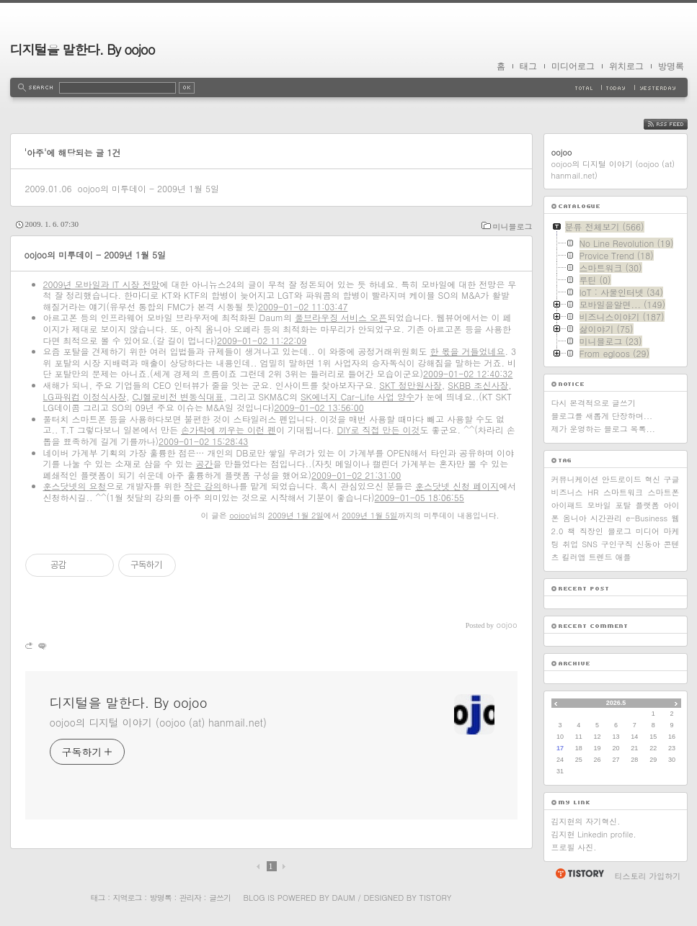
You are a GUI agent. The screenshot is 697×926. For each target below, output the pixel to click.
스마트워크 (623, 492)
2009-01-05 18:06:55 (419, 497)
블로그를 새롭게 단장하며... (602, 415)
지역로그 (127, 897)
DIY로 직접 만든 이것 (378, 429)
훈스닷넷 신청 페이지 (457, 486)
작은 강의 (203, 486)
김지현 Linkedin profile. (593, 834)
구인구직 (617, 544)
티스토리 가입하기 (648, 876)
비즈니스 (567, 492)
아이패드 (567, 505)
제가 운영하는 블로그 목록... (603, 428)
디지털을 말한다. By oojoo (82, 49)
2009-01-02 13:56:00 (318, 407)
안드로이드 (621, 479)
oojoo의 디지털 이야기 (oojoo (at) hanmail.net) (158, 722)
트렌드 (601, 557)
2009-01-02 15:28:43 (203, 441)
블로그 (619, 531)
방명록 (671, 66)
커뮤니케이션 (575, 479)
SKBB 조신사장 (478, 385)
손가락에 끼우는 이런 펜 (228, 429)
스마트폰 (663, 492)
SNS (590, 544)
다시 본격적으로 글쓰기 (593, 402)
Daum (343, 897)
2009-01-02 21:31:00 (356, 475)
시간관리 (606, 518)
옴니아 (575, 518)
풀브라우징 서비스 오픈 (341, 317)
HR (592, 492)
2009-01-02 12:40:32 (467, 373)
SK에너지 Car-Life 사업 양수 (357, 396)
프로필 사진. (574, 847)
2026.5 (616, 702)
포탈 (623, 505)
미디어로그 (573, 66)
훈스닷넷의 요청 (75, 486)
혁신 (652, 479)
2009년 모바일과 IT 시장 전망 (101, 284)
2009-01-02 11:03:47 (302, 306)
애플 (623, 557)
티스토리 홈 (579, 873)
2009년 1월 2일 (296, 515)
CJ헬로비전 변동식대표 (178, 396)
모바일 (599, 505)
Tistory (435, 897)
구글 (671, 479)
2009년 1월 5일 (369, 515)
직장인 (591, 531)
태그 (528, 66)
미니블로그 (513, 226)
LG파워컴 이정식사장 (85, 396)
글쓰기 (220, 897)
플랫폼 (648, 505)
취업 (570, 544)
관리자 (190, 897)
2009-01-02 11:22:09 (261, 340)
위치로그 (626, 66)
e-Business (646, 518)
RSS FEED (676, 124)
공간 (204, 463)
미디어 (648, 531)
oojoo (239, 515)
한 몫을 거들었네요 (467, 351)
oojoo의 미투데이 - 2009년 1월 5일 (148, 188)
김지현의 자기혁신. (586, 821)
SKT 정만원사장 (410, 385)
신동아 (648, 544)
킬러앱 (574, 557)
